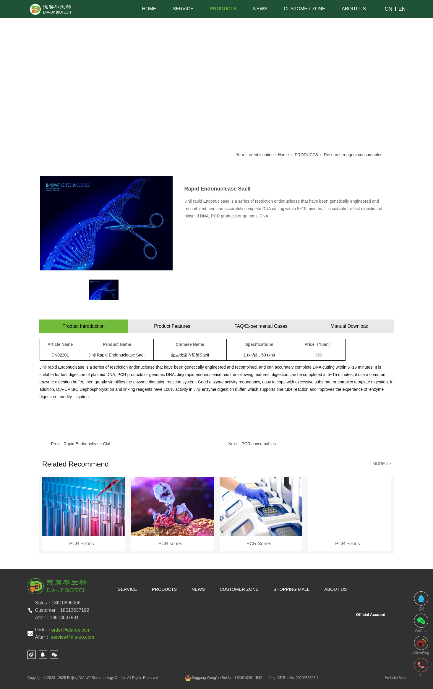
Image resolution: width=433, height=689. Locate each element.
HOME (149, 8)
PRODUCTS (223, 8)
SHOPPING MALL (291, 589)
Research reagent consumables (353, 154)
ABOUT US (354, 8)
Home (283, 154)
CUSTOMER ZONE (304, 8)
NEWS (260, 8)
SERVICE (183, 8)
